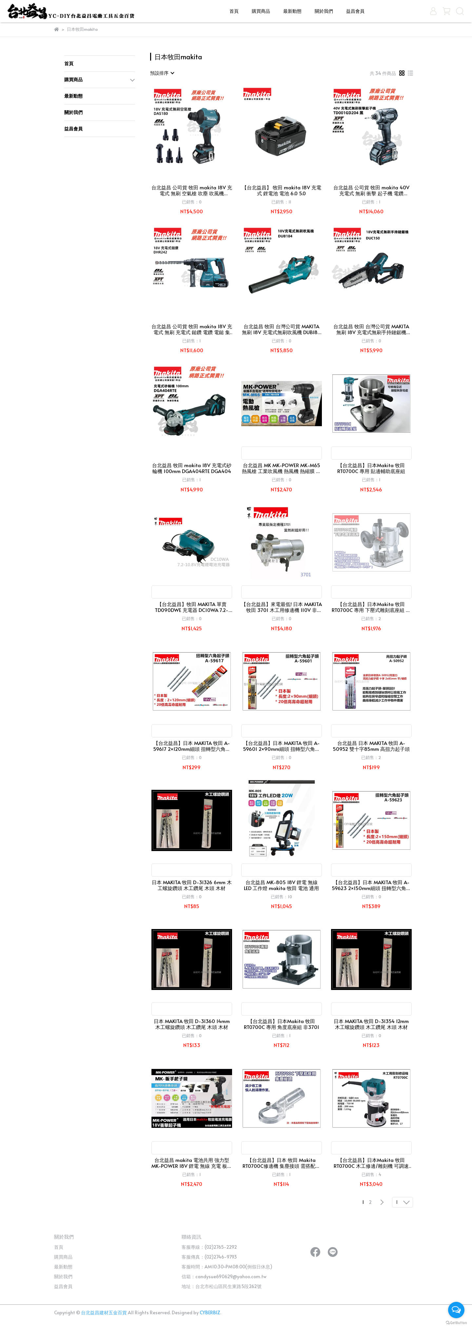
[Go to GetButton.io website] (456, 1322)
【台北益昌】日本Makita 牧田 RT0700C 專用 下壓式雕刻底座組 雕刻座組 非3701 (371, 607)
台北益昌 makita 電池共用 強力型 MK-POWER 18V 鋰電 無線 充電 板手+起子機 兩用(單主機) (191, 1163)
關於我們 (324, 11)
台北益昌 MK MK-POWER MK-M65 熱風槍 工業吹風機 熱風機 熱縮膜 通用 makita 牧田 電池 (281, 468)
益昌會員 (355, 11)
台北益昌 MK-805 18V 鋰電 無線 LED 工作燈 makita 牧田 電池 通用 (281, 885)
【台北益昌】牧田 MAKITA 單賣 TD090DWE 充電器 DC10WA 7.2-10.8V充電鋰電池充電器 (191, 607)
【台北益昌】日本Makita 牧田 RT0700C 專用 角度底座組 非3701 (281, 1024)
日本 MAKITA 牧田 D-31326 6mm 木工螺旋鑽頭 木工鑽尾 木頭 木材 (192, 885)
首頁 (234, 11)
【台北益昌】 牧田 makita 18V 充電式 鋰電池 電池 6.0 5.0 (281, 190)
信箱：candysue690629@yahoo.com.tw (224, 1276)
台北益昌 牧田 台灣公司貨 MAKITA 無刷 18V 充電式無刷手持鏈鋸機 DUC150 (371, 329)
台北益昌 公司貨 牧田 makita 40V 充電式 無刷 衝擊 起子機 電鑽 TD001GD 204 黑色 (371, 190)
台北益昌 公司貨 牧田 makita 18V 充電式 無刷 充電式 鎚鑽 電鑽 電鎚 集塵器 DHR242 (191, 329)
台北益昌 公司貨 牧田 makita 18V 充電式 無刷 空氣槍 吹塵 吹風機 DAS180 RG (191, 190)
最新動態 (292, 11)
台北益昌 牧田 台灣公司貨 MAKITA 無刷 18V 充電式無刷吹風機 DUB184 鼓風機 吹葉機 (281, 329)
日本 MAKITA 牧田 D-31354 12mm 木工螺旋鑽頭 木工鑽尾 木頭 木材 (371, 1024)
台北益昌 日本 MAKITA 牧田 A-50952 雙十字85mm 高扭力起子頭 (371, 746)
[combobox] (162, 73)
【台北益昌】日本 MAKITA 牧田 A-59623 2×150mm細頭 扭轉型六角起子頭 (371, 885)
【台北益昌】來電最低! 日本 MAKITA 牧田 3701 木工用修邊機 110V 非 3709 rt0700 (281, 607)
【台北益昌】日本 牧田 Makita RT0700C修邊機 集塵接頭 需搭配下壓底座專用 (281, 1163)
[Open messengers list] (456, 1310)
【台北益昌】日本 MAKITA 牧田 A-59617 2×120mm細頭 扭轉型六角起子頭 (191, 746)
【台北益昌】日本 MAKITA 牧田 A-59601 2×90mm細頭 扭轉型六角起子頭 (281, 746)
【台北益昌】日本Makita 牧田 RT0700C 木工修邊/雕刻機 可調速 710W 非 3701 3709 (371, 1163)
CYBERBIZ (210, 1312)
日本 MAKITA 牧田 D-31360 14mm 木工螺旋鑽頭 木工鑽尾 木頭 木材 (192, 1024)
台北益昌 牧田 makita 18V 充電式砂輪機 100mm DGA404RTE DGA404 (191, 468)
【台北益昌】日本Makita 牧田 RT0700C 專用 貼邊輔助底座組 (371, 468)
